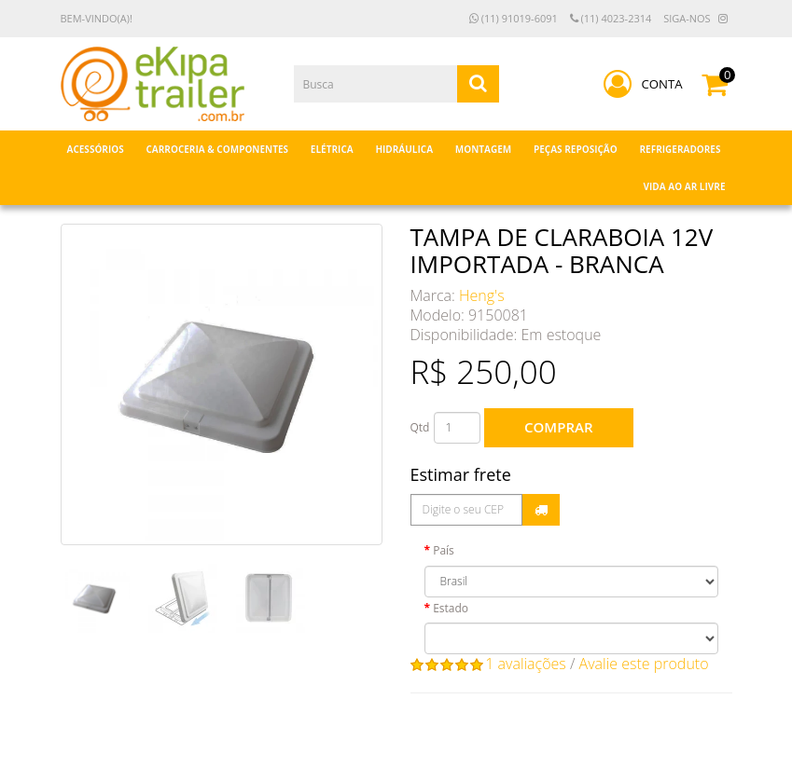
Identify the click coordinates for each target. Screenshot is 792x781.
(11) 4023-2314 (611, 18)
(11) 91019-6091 (513, 18)
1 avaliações (525, 663)
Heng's (482, 295)
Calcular (541, 509)
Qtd (420, 427)
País (443, 550)
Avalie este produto (644, 663)
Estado (450, 608)
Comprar (558, 427)
